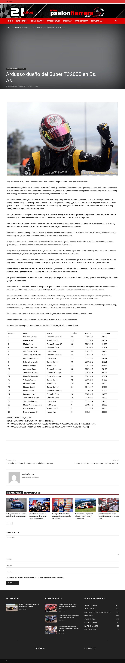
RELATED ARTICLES (14, 493)
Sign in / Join (9, 1)
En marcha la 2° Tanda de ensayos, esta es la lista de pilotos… (30, 463)
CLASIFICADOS (21, 21)
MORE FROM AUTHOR (32, 493)
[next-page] (11, 523)
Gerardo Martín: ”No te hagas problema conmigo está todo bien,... (67, 607)
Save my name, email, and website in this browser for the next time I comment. (36, 577)
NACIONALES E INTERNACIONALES (23, 27)
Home (8, 27)
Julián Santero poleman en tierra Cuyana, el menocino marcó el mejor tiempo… (37, 516)
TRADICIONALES (53, 21)
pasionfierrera (12, 86)
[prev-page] (7, 523)
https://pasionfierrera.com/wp (30, 477)
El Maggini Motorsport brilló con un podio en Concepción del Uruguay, (61, 516)
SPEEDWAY (67, 21)
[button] (116, 21)
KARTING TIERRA (81, 21)
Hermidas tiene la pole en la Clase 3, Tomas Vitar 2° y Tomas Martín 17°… (84, 516)
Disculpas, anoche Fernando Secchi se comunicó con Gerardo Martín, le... (69, 629)
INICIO (10, 21)
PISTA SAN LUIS (97, 21)
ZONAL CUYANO (37, 21)
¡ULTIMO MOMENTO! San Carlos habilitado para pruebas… (96, 463)
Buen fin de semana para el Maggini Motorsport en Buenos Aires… (108, 516)
